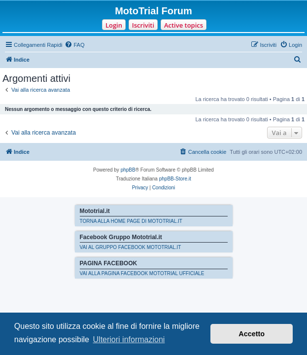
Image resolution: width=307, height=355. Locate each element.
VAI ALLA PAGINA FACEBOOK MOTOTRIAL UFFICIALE (142, 273)
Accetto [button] (252, 334)
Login (113, 25)
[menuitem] (74, 45)
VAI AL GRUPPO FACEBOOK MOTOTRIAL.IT (130, 247)
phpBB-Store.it (175, 178)
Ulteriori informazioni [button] (129, 339)
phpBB (128, 170)
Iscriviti (143, 25)
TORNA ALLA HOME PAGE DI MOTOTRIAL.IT (131, 221)
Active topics (183, 25)
